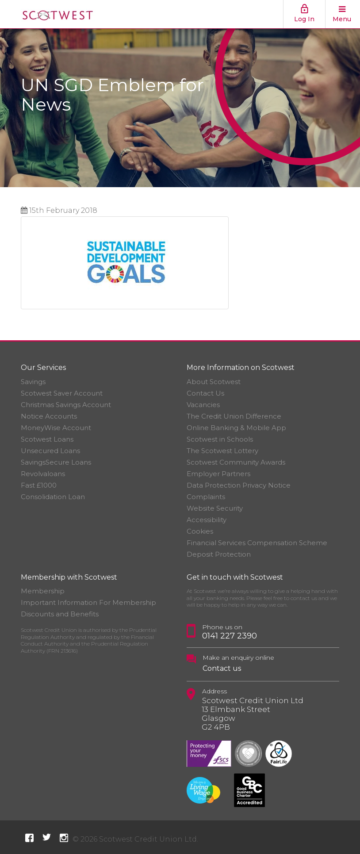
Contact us (222, 668)
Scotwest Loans (47, 439)
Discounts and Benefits (60, 614)
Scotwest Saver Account (62, 393)
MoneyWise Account (56, 427)
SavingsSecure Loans (56, 462)
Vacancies (203, 404)
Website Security (215, 508)
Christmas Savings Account (66, 404)
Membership (43, 591)
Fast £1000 (39, 485)
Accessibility (206, 519)
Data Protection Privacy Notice (239, 485)
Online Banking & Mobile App (236, 427)
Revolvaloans (43, 473)
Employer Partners (218, 473)
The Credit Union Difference (234, 416)
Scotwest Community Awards (236, 462)
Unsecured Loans (50, 450)
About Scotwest (214, 381)
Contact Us (205, 393)
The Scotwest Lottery (222, 450)
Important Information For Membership (88, 602)
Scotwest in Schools (220, 439)
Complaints (206, 496)
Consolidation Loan (53, 496)
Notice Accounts (49, 416)
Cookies (200, 531)
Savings (33, 381)
